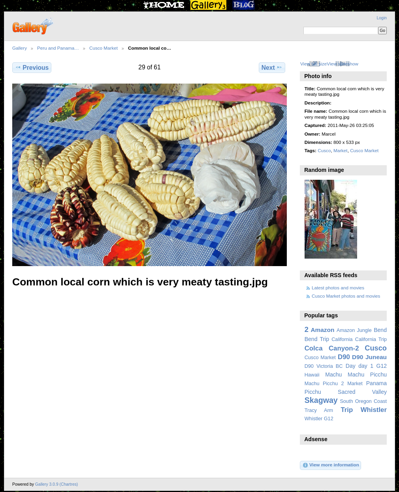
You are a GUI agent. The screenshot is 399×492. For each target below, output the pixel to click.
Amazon (322, 329)
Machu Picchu (367, 374)
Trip (347, 410)
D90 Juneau (369, 357)
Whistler (374, 410)
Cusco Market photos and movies (346, 295)
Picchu (313, 392)
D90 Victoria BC (324, 366)
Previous (32, 67)
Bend (380, 330)
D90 (344, 357)
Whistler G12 (319, 418)
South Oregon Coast (363, 401)
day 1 (365, 366)
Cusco (324, 150)
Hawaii (312, 375)
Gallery (19, 47)
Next (272, 67)
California (341, 339)
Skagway (321, 400)
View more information (330, 465)
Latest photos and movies (338, 287)
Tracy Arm (319, 410)
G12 (381, 366)
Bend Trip (317, 339)
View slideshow (342, 63)
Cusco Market (103, 47)
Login (382, 18)
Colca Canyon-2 (332, 348)
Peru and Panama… (58, 47)
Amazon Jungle (354, 330)
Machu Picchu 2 (324, 383)
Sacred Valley (362, 392)
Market (340, 150)
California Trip (371, 339)
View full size (313, 63)
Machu (333, 374)
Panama (376, 383)
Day (351, 366)
